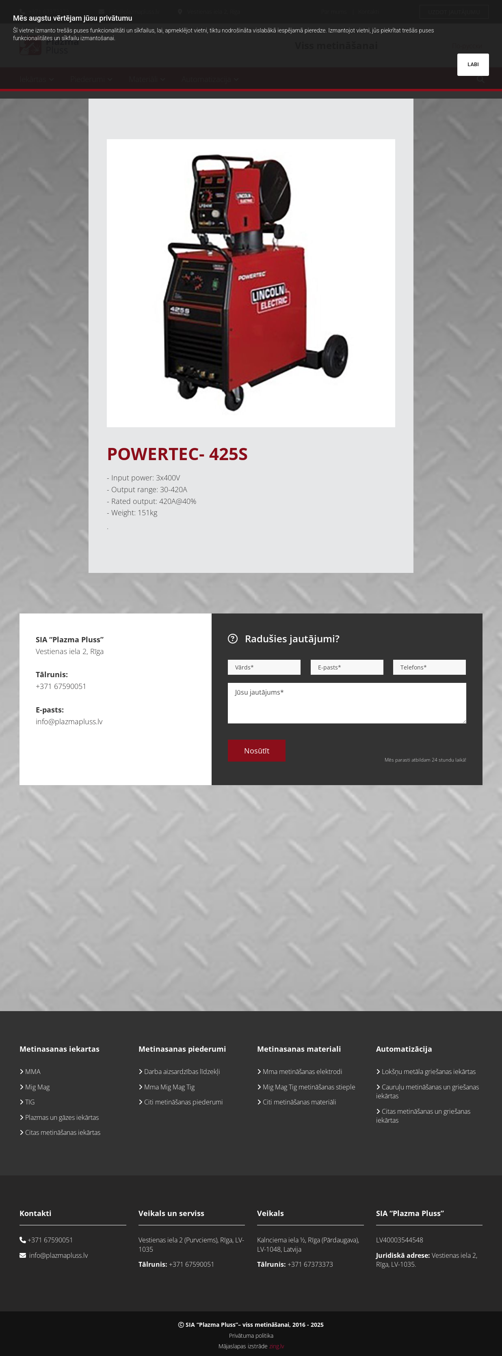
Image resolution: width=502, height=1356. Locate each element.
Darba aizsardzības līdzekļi (182, 1071)
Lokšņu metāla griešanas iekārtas (429, 1071)
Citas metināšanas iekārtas (62, 1132)
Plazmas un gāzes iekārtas (62, 1117)
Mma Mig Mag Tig (169, 1087)
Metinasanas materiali (299, 1049)
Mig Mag (37, 1087)
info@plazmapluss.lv (69, 721)
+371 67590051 (61, 686)
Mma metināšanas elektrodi (302, 1071)
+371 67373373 (310, 1264)
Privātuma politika (251, 1335)
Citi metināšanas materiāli (298, 1102)
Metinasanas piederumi (182, 1049)
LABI (473, 64)
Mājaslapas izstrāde (251, 1346)
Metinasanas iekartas (59, 1049)
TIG (30, 1102)
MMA (33, 1071)
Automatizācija (404, 1049)
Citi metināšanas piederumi (183, 1102)
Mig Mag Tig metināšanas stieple (309, 1087)
